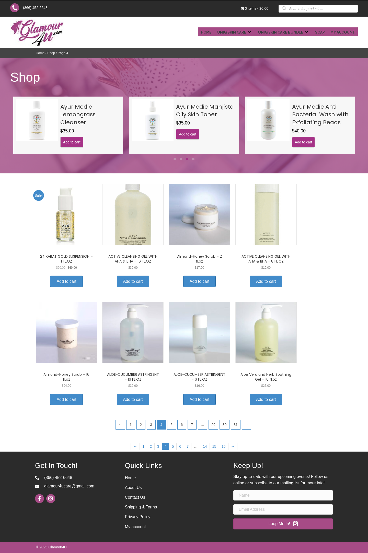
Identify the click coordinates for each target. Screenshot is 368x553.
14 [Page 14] (205, 446)
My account (135, 527)
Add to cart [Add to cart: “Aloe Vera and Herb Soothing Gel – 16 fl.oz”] (266, 399)
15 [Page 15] (214, 446)
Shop (51, 53)
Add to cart (29, 134)
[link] (206, 31)
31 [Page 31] (236, 425)
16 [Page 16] (224, 446)
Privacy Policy (138, 517)
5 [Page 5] (171, 425)
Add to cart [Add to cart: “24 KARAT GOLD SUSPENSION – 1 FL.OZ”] (66, 281)
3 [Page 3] (151, 425)
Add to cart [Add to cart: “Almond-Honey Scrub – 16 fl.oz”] (66, 399)
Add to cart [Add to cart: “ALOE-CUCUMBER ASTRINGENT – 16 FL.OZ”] (133, 399)
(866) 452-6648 (35, 8)
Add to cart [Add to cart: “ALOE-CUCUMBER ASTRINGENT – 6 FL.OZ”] (199, 399)
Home (40, 53)
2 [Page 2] (141, 425)
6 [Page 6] (182, 425)
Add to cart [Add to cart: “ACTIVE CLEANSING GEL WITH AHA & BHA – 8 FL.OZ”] (266, 281)
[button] (175, 159)
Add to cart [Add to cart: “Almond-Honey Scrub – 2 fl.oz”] (199, 281)
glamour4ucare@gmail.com (69, 486)
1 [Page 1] (131, 425)
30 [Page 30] (225, 425)
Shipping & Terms (141, 507)
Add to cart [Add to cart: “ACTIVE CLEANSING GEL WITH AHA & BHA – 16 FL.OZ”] (133, 281)
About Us (133, 487)
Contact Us (135, 497)
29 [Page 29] (213, 425)
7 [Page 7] (192, 425)
